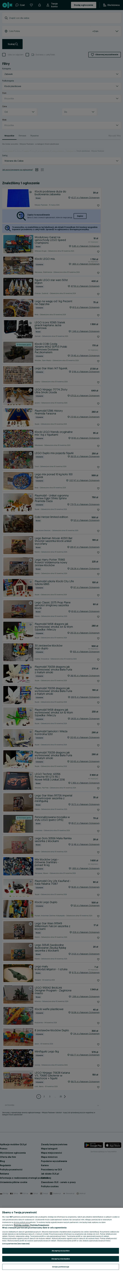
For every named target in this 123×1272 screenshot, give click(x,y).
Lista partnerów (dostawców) (16, 1243)
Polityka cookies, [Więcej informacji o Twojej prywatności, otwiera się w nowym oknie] (22, 1225)
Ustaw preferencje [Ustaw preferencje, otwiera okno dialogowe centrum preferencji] (60, 1267)
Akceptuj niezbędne (60, 1259)
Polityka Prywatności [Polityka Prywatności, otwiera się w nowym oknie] (40, 1225)
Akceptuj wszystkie (60, 1251)
